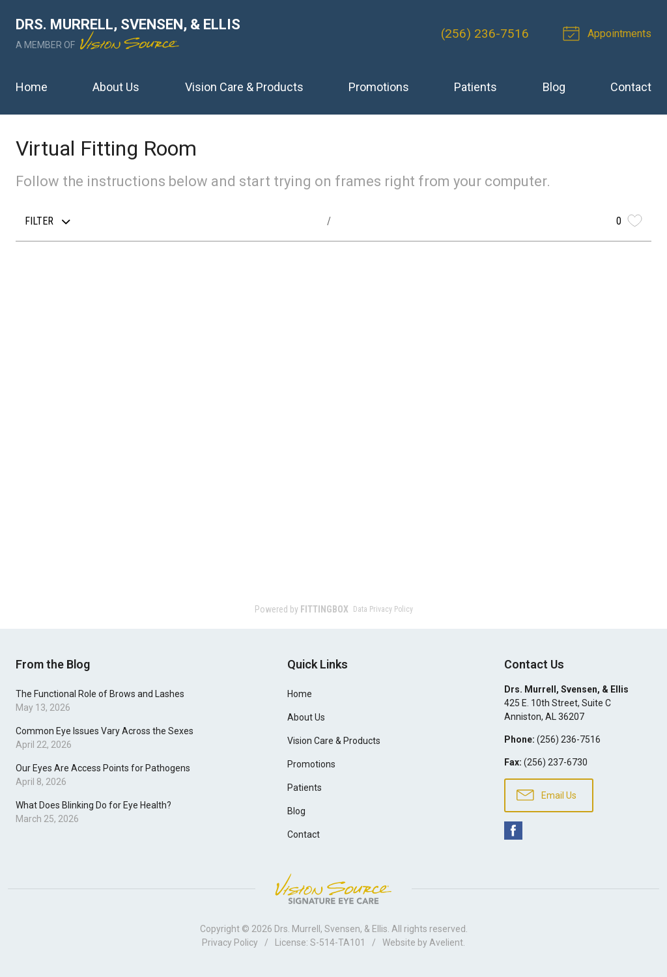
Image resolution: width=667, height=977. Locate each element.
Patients (475, 87)
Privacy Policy (230, 942)
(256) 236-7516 (485, 33)
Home (32, 87)
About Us (115, 87)
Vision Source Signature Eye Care (333, 889)
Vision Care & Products (244, 87)
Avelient (446, 942)
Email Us (546, 794)
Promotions (378, 87)
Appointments (609, 32)
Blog (554, 87)
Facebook (513, 830)
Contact (630, 87)
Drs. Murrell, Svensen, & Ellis (331, 929)
